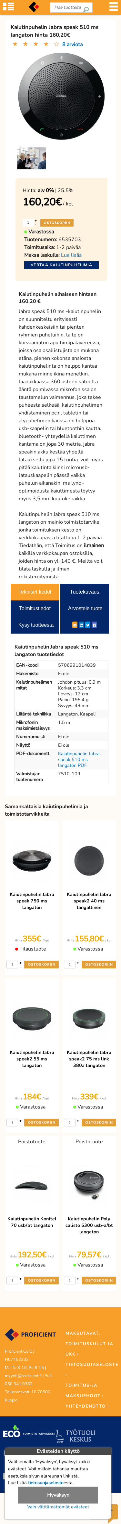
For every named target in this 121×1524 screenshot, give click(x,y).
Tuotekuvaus (84, 592)
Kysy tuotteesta (36, 625)
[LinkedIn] (81, 625)
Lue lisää (71, 255)
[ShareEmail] (74, 625)
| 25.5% (56, 190)
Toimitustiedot (35, 608)
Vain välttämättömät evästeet (58, 1507)
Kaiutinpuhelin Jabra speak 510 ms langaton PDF (79, 759)
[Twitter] (87, 625)
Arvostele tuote (85, 608)
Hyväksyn (58, 1495)
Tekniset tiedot (34, 592)
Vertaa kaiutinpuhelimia (61, 265)
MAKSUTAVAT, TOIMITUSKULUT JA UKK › (89, 1344)
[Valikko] (113, 8)
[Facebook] (94, 625)
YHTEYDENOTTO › (87, 1406)
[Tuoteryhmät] (8, 8)
